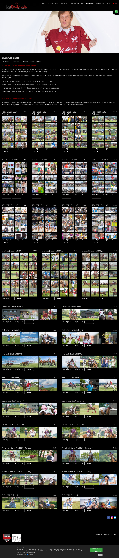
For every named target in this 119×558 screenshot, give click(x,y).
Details (100, 555)
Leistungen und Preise (76, 3)
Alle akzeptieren (96, 548)
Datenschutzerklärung (106, 534)
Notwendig (30, 554)
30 (22, 322)
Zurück (25, 112)
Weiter (6, 151)
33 (22, 369)
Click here (38, 62)
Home (43, 3)
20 (22, 510)
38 (82, 393)
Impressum (97, 534)
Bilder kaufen (89, 3)
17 (22, 416)
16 (82, 440)
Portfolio (50, 3)
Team (56, 3)
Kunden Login (100, 3)
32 (22, 487)
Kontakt (109, 3)
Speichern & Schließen (96, 551)
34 (82, 369)
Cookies (115, 534)
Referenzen (64, 3)
